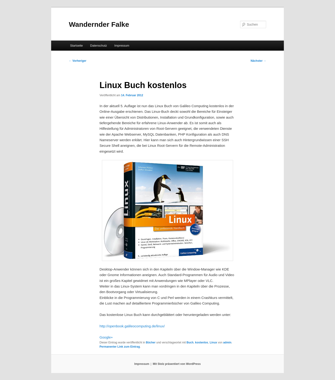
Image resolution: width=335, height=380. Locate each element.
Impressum (121, 45)
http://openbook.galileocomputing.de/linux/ (132, 326)
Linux (213, 342)
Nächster (258, 60)
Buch (190, 342)
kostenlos (201, 342)
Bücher (150, 342)
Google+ (106, 337)
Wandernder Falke (99, 24)
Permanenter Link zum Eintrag (120, 346)
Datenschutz (98, 45)
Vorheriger (77, 60)
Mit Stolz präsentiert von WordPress (177, 364)
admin (227, 342)
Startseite (76, 45)
